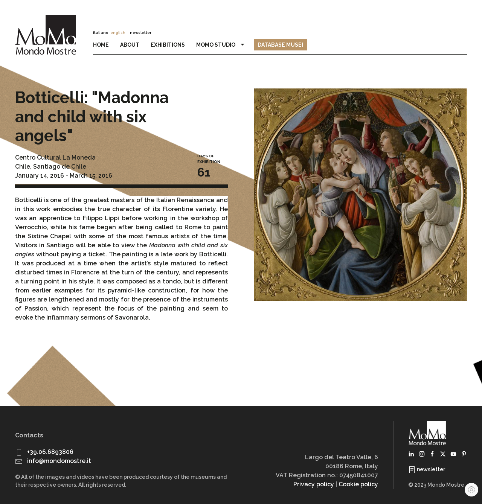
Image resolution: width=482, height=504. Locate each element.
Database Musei (280, 45)
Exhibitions (168, 45)
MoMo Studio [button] (221, 45)
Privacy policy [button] (313, 484)
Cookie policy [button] (358, 484)
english (117, 32)
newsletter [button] (140, 32)
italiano (100, 32)
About (129, 45)
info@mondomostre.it (59, 460)
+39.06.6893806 (50, 451)
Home (101, 45)
